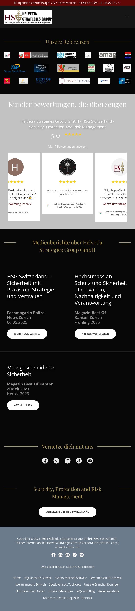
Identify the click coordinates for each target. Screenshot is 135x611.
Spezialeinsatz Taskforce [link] (65, 584)
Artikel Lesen (23, 405)
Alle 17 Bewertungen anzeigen (67, 146)
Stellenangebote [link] (108, 591)
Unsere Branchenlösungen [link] (102, 584)
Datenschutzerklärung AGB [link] (61, 598)
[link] (28, 17)
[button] (127, 16)
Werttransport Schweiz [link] (31, 584)
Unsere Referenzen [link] (60, 591)
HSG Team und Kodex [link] (30, 591)
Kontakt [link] (87, 598)
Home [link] (17, 578)
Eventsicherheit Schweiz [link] (71, 578)
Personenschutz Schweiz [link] (106, 578)
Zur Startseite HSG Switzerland (67, 512)
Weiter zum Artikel (27, 334)
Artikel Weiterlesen (95, 334)
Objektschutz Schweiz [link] (38, 578)
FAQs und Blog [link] (85, 591)
